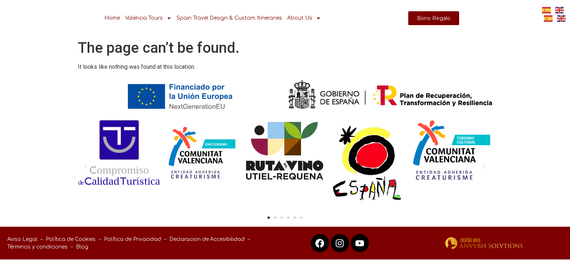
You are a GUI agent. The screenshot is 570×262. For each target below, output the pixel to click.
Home (112, 18)
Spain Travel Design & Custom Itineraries (229, 18)
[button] (86, 165)
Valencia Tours (148, 18)
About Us (304, 18)
